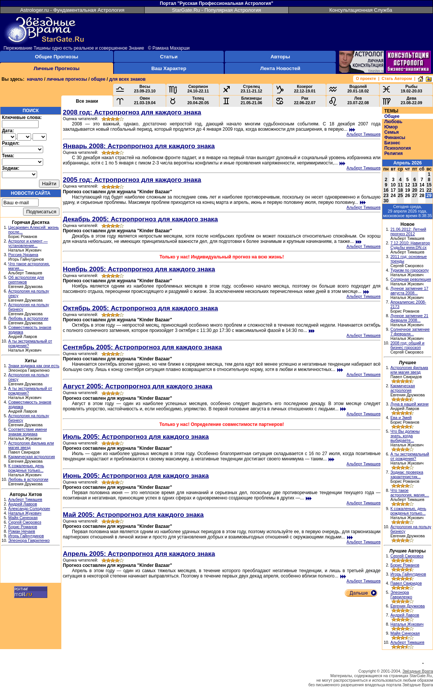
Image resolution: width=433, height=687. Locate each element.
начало (35, 79)
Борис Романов (22, 526)
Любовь (393, 121)
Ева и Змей (400, 417)
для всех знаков (127, 79)
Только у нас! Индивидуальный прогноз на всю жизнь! (221, 257)
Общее (391, 116)
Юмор (391, 127)
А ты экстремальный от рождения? (409, 456)
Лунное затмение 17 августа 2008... (409, 290)
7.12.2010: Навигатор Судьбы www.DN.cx (410, 245)
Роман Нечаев (21, 531)
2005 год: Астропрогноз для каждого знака (132, 179)
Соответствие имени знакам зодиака (27, 431)
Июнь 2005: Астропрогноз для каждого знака (136, 475)
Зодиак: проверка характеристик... (406, 474)
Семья (391, 132)
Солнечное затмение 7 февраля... (410, 331)
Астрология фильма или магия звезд (409, 369)
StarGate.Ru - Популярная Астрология (216, 10)
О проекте (366, 78)
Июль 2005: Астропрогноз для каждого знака (136, 436)
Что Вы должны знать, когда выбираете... (404, 436)
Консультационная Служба (360, 10)
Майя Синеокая (23, 517)
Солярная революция (410, 279)
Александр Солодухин (29, 508)
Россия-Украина (23, 254)
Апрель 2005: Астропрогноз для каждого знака (139, 553)
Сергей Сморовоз (24, 522)
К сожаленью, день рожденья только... (26, 468)
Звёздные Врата (417, 671)
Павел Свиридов (406, 583)
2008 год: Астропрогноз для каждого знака (132, 112)
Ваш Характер (168, 68)
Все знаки (87, 101)
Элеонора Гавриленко (29, 540)
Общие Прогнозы (56, 56)
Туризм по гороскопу (409, 270)
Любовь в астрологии (28, 318)
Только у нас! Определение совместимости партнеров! (221, 424)
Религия (393, 153)
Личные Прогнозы (56, 68)
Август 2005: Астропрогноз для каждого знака (137, 386)
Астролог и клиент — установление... (28, 243)
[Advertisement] (30, 565)
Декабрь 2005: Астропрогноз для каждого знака (140, 219)
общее (98, 79)
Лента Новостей (280, 68)
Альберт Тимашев (25, 499)
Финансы (394, 137)
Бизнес (392, 143)
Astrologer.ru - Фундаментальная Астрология (72, 10)
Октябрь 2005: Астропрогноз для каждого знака (140, 308)
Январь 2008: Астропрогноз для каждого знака (139, 146)
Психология (397, 148)
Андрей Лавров (22, 504)
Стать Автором (397, 78)
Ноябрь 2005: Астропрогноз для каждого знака (139, 269)
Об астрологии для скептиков (26, 279)
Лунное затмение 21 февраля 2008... (409, 317)
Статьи (169, 56)
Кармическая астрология (31, 456)
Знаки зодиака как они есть (33, 365)
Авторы (280, 56)
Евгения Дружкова (407, 606)
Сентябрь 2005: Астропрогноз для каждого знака (142, 347)
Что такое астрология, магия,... (409, 492)
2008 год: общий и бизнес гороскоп (407, 345)
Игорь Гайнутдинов (26, 536)
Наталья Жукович (25, 513)
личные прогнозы (67, 79)
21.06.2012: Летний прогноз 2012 (408, 231)
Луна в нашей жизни (409, 404)
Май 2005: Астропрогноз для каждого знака (133, 514)
